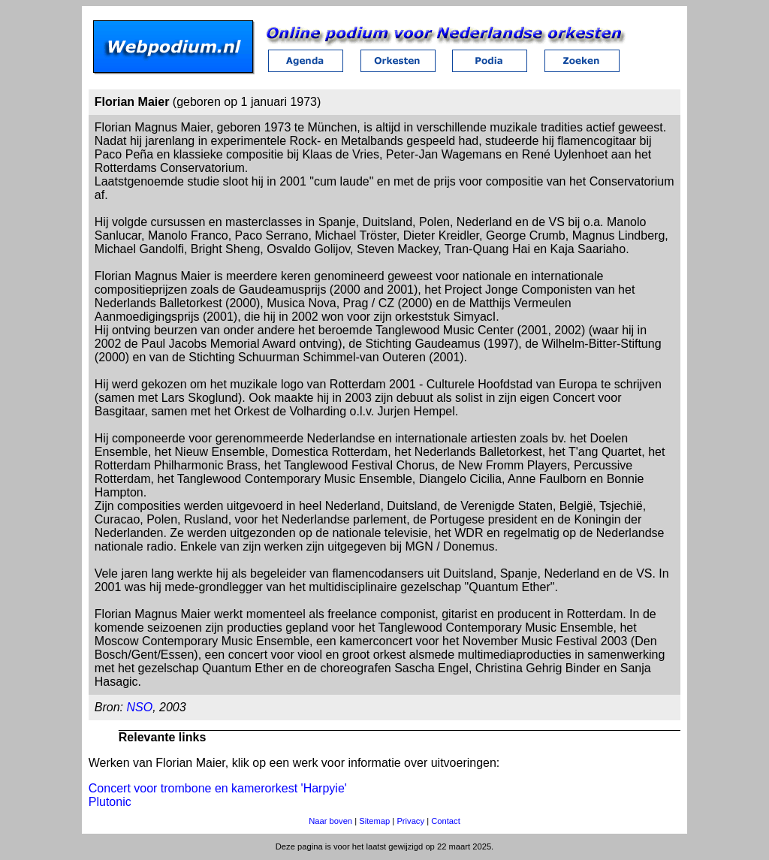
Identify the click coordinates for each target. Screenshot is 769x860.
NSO (139, 707)
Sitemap (374, 820)
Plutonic (110, 801)
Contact (445, 820)
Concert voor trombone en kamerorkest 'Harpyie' (218, 788)
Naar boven (330, 820)
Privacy (410, 820)
